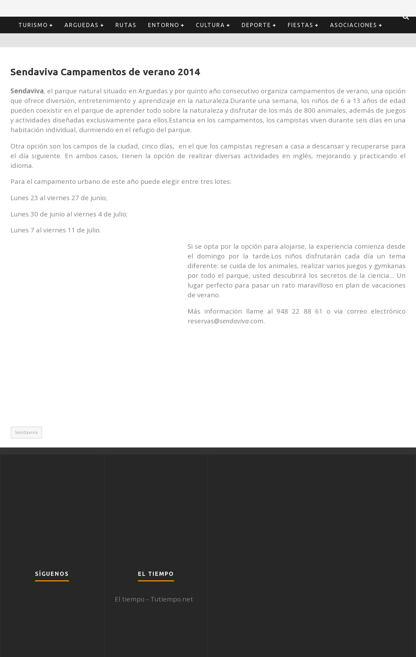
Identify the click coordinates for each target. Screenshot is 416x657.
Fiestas (300, 25)
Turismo (33, 25)
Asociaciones (353, 25)
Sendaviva (26, 432)
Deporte (256, 25)
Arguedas (81, 25)
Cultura (210, 25)
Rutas (126, 25)
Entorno (163, 25)
